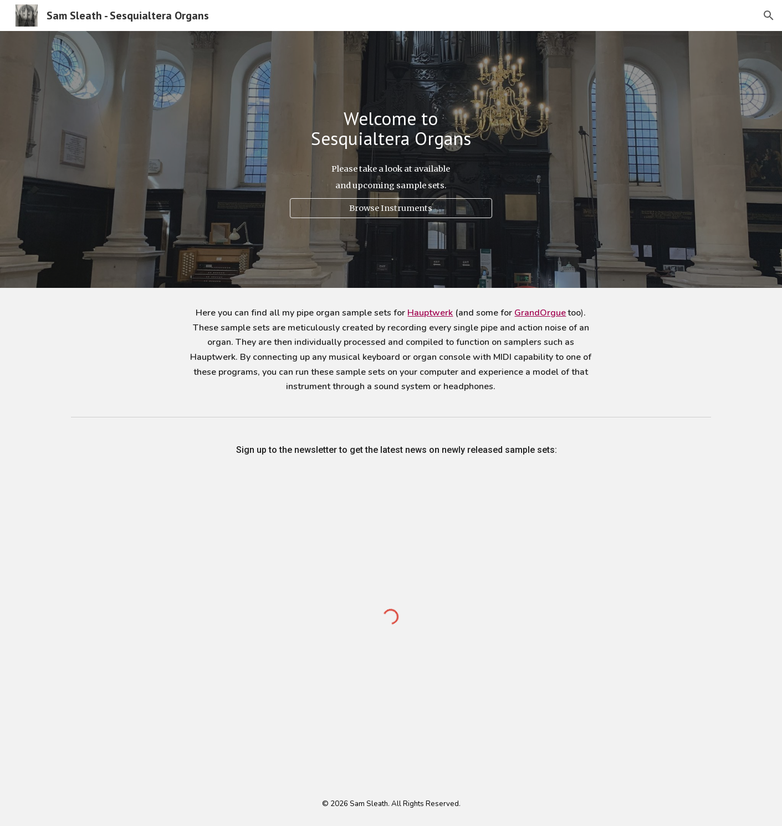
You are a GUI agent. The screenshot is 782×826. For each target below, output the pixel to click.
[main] (391, 129)
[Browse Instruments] (391, 208)
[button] (768, 15)
